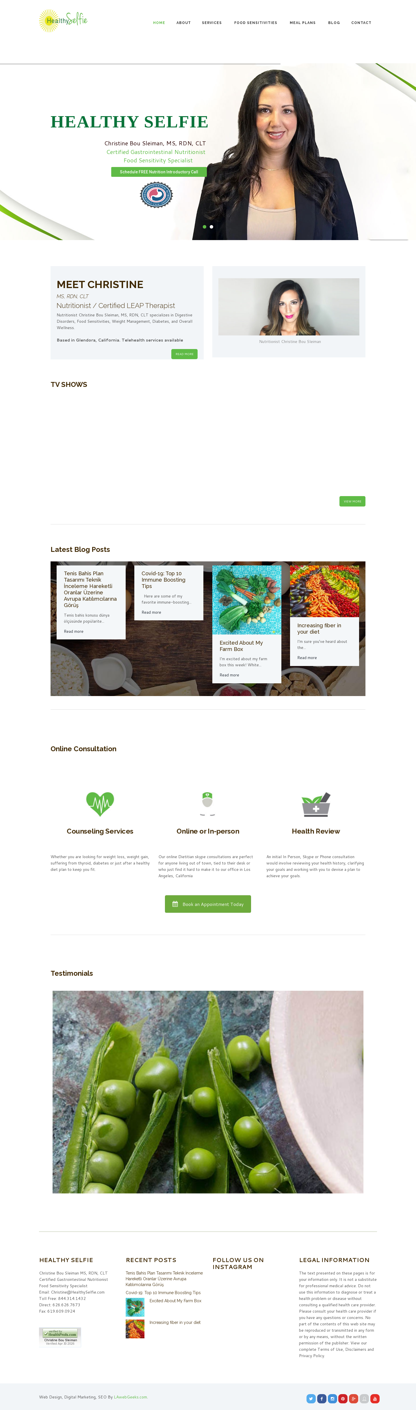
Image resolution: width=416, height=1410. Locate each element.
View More (352, 501)
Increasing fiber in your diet (319, 628)
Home (159, 23)
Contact (361, 23)
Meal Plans (303, 23)
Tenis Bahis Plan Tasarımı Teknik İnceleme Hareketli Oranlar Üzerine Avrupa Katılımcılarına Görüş (90, 589)
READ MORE (185, 354)
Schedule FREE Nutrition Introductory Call (159, 172)
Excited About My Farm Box (241, 646)
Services (212, 23)
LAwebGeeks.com (130, 1397)
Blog (334, 23)
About (184, 23)
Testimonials (72, 973)
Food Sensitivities (255, 23)
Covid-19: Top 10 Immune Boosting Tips (163, 579)
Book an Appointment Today (208, 905)
